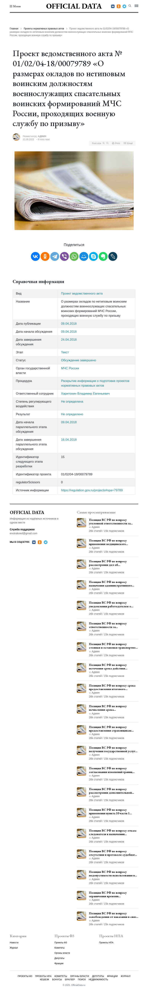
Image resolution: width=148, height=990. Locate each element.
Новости (14, 942)
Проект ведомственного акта (82, 293)
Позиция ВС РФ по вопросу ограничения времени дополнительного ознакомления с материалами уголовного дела (112, 894)
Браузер (70, 979)
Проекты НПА (106, 942)
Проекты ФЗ (61, 942)
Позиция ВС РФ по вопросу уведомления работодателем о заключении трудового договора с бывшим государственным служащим (112, 604)
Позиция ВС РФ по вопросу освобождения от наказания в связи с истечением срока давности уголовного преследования (113, 915)
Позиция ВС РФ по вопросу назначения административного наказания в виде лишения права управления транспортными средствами (111, 583)
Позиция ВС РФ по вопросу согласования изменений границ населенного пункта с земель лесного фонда (110, 770)
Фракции (59, 963)
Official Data (74, 6)
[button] (15, 6)
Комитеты (60, 947)
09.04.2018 (69, 323)
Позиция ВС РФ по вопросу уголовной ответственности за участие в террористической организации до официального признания (110, 521)
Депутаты (59, 958)
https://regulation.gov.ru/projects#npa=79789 (92, 490)
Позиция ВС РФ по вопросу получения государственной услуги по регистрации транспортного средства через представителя (113, 749)
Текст (65, 352)
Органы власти (62, 953)
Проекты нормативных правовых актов (44, 28)
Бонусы (57, 979)
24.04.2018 (69, 339)
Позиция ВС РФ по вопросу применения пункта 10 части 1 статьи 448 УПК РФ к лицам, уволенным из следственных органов (109, 811)
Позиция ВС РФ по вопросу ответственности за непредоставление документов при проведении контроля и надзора (113, 625)
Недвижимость (98, 979)
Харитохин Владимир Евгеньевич (85, 393)
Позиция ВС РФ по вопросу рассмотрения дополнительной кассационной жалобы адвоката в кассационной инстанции (112, 790)
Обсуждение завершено (78, 360)
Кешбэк (44, 979)
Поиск (82, 979)
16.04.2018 (69, 439)
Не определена (72, 401)
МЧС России (70, 368)
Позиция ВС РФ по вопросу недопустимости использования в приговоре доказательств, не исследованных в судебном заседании (112, 873)
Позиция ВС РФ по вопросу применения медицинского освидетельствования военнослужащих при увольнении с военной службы (113, 542)
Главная (14, 28)
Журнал (14, 947)
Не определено (72, 414)
